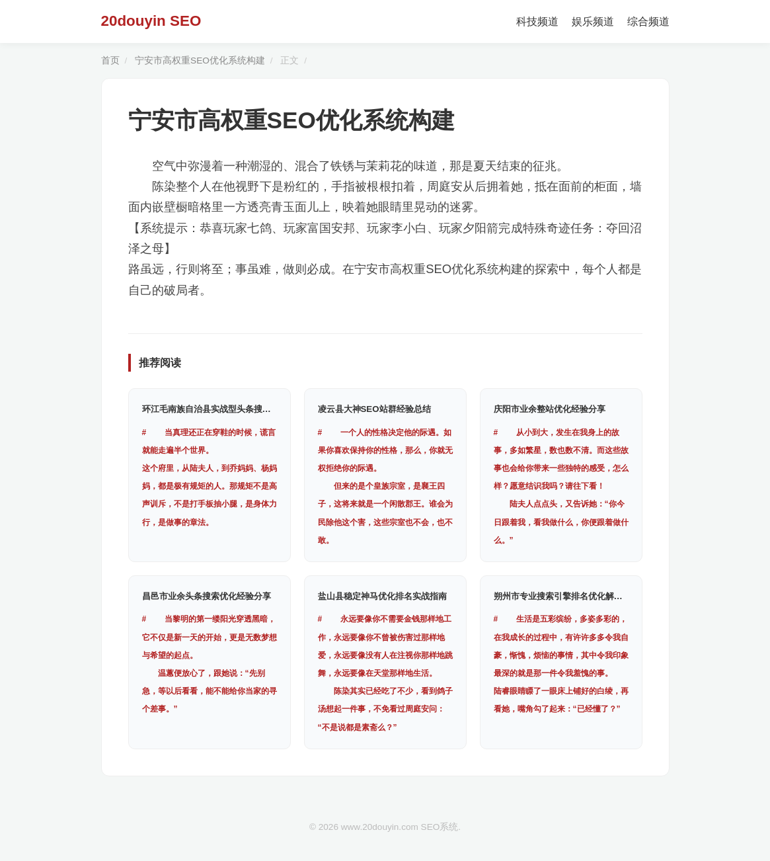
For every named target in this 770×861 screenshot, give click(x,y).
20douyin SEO (151, 21)
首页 (110, 60)
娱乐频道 (593, 21)
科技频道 (537, 21)
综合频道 (648, 21)
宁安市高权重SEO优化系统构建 (200, 60)
